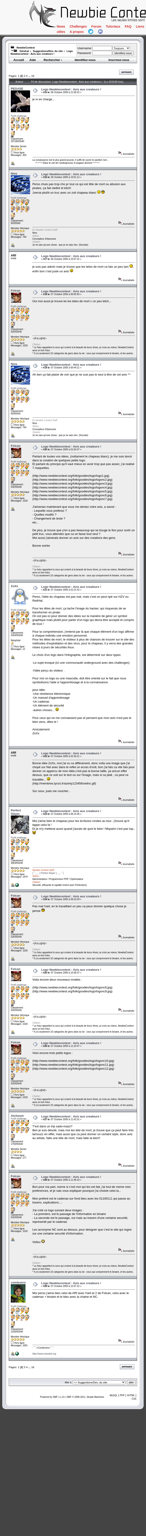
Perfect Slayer (16, 812)
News (65, 28)
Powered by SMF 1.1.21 (52, 1397)
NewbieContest (26, 47)
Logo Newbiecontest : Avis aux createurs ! (42, 52)
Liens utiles (126, 37)
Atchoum (17, 1115)
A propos (70, 47)
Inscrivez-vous (119, 60)
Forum (127, 28)
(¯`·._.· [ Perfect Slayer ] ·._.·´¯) (48, 873)
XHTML (131, 1395)
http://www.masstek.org (44, 1353)
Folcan (15, 290)
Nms (14, 173)
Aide (32, 60)
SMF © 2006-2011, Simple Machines (85, 1397)
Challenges (95, 28)
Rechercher (53, 60)
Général (24, 51)
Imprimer (126, 72)
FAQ (97, 37)
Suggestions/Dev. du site (48, 51)
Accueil (18, 60)
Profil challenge (18, 116)
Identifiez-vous (85, 60)
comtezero (18, 1282)
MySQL (113, 1395)
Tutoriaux (71, 37)
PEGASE (17, 88)
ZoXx (14, 586)
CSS (134, 1399)
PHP (122, 1395)
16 (32, 75)
